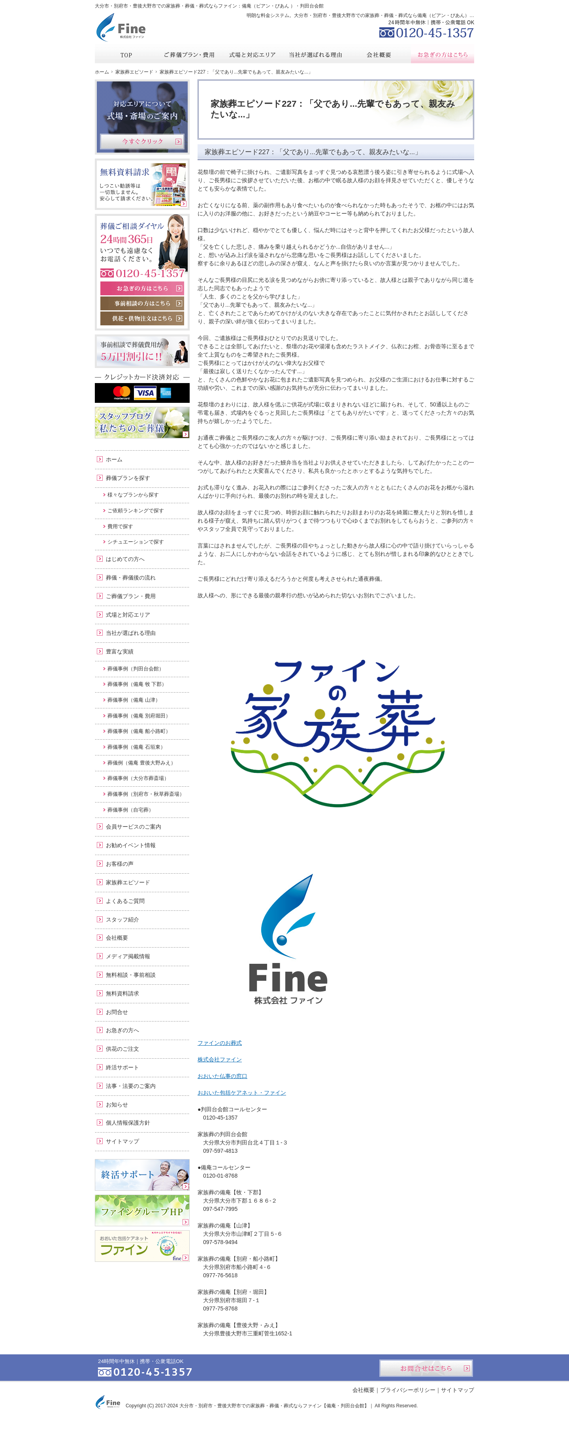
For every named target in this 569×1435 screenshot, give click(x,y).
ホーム (114, 459)
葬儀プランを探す (128, 478)
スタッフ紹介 (122, 919)
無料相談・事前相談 (131, 975)
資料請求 (414, 5)
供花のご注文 (122, 1049)
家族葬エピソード (128, 882)
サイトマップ (122, 1141)
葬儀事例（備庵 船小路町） (139, 731)
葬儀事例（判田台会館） (135, 669)
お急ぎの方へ (122, 1030)
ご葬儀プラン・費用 (131, 596)
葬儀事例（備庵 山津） (133, 700)
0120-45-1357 (426, 28)
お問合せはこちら (426, 1368)
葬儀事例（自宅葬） (130, 810)
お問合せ (117, 1012)
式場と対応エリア (128, 615)
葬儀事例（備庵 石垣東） (136, 747)
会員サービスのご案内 (133, 826)
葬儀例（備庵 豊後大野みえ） (141, 763)
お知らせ (117, 1104)
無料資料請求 (122, 993)
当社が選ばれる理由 (131, 633)
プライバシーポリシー (407, 1390)
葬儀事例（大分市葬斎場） (138, 778)
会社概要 (117, 938)
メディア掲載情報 (128, 956)
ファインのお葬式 (220, 1043)
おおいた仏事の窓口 (222, 1076)
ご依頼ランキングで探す (135, 511)
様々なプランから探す (133, 495)
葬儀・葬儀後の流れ (131, 577)
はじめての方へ (125, 559)
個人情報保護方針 (128, 1123)
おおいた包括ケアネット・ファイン (242, 1092)
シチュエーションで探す (135, 542)
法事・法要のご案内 (131, 1086)
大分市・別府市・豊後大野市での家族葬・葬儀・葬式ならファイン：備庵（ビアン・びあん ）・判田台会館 (209, 6)
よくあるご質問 (125, 901)
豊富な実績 (120, 651)
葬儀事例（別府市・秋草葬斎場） (146, 794)
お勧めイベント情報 (131, 845)
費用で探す (120, 526)
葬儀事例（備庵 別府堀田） (139, 716)
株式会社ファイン (220, 1059)
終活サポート (122, 1067)
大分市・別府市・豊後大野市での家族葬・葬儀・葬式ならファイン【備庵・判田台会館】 (274, 1406)
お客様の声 (120, 864)
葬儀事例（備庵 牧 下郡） (137, 684)
